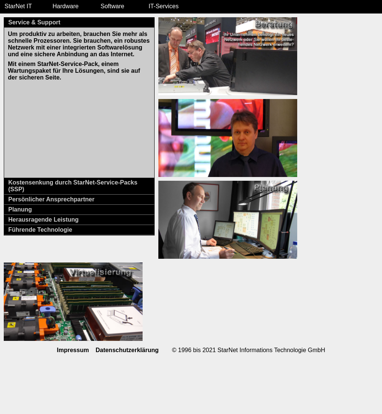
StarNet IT (18, 6)
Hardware (65, 6)
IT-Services (164, 6)
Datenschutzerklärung (127, 350)
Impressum (73, 350)
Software (112, 6)
